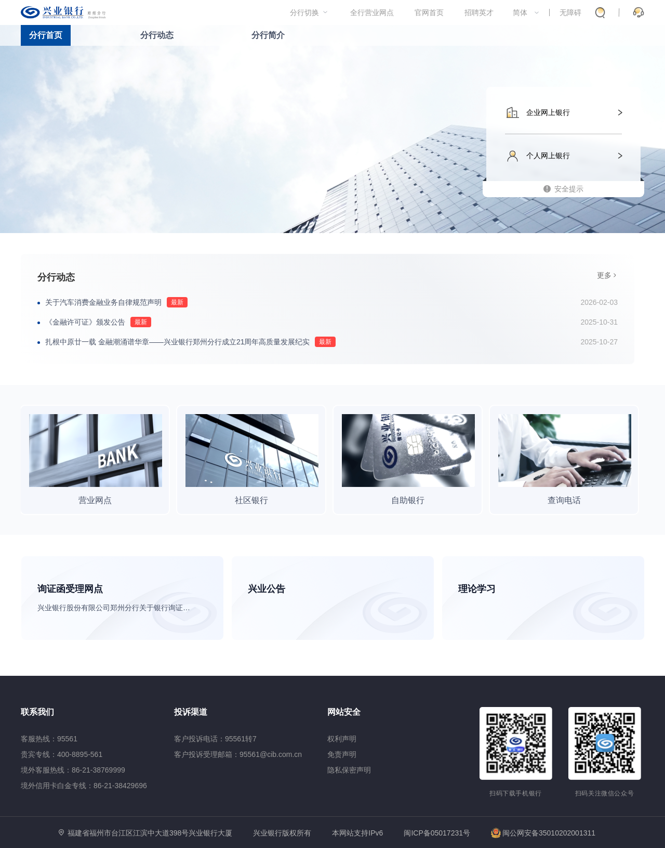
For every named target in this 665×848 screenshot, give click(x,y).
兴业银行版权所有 (282, 833)
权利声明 (341, 739)
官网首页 (429, 12)
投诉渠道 (190, 712)
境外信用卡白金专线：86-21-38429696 (84, 785)
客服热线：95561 (49, 739)
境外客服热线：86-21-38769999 (73, 770)
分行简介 (268, 35)
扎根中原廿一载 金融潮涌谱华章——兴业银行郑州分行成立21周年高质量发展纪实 (177, 342)
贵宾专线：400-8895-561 (61, 754)
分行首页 (45, 35)
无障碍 (570, 12)
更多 (604, 275)
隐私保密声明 (349, 770)
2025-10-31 (599, 322)
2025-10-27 (599, 342)
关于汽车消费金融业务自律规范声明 (103, 302)
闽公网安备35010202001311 (543, 833)
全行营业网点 (372, 12)
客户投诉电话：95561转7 (215, 739)
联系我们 (37, 712)
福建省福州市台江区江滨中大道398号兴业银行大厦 (150, 833)
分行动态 (157, 35)
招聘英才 (479, 12)
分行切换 (304, 12)
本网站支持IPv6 (357, 833)
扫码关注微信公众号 (604, 793)
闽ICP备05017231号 (437, 833)
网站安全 (344, 712)
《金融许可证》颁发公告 (85, 322)
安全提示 (568, 189)
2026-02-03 (599, 302)
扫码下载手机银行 (515, 793)
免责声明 (341, 754)
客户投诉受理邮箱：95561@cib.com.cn (238, 754)
